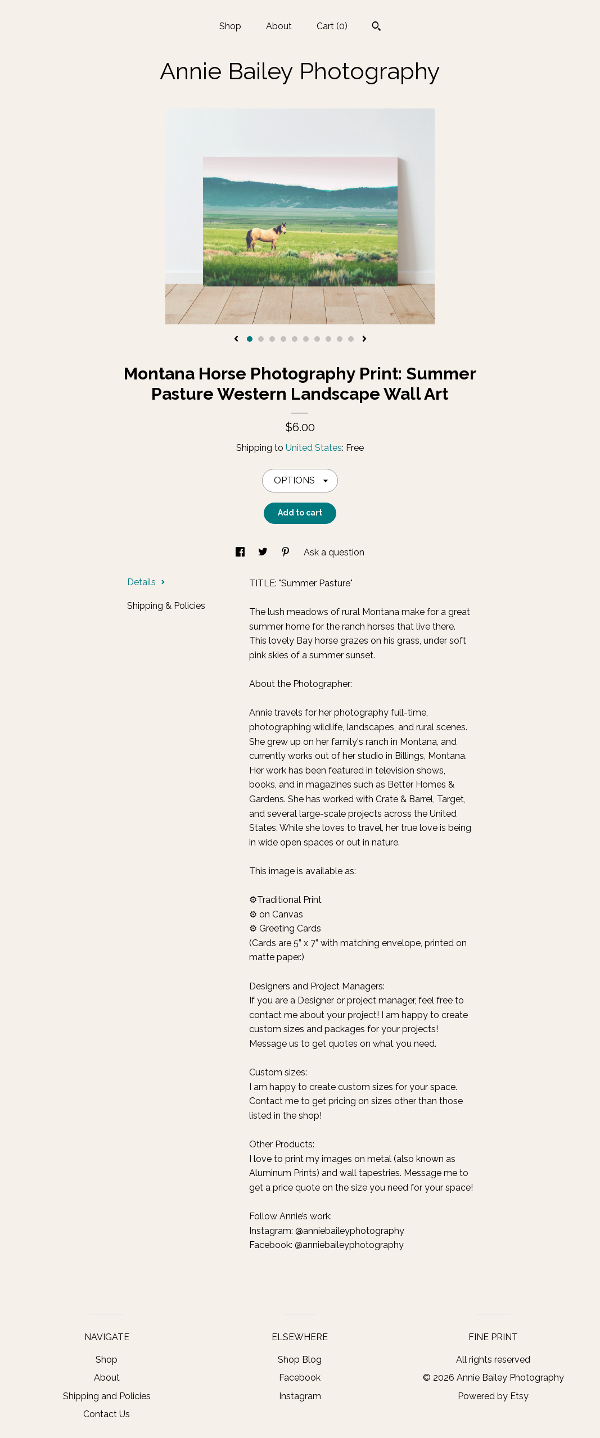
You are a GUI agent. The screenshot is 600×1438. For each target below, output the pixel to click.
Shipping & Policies (166, 605)
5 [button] (294, 339)
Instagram (300, 1396)
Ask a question (334, 552)
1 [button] (249, 339)
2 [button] (261, 339)
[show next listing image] (364, 339)
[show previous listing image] (236, 339)
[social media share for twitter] (264, 552)
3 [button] (272, 339)
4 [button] (283, 339)
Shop (230, 26)
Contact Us (106, 1414)
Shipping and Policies (107, 1396)
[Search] (376, 27)
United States (314, 447)
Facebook (300, 1377)
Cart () (332, 26)
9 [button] (339, 339)
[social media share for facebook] (241, 552)
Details (146, 582)
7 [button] (317, 339)
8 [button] (328, 339)
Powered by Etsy (493, 1396)
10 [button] (351, 339)
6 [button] (306, 339)
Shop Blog (300, 1359)
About (279, 26)
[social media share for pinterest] (286, 552)
